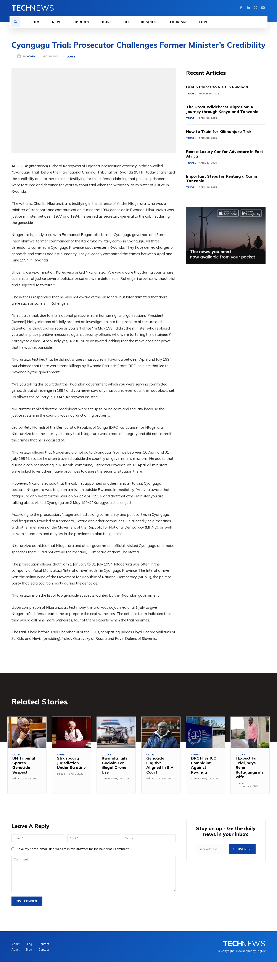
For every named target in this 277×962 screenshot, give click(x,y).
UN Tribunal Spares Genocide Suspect (23, 765)
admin (31, 56)
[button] (15, 22)
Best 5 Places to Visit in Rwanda (217, 86)
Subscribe (242, 849)
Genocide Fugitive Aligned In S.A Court (160, 765)
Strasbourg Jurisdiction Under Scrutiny (71, 763)
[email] (212, 849)
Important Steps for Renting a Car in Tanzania (221, 179)
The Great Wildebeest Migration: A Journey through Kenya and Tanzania (222, 109)
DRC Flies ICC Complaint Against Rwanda (203, 765)
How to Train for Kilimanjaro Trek (219, 131)
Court (71, 57)
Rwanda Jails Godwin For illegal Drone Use (114, 765)
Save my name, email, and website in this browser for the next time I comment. (73, 849)
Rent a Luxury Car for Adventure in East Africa (225, 154)
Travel (191, 93)
